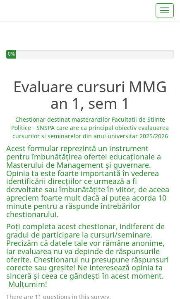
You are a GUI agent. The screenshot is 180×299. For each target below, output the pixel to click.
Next (164, 262)
